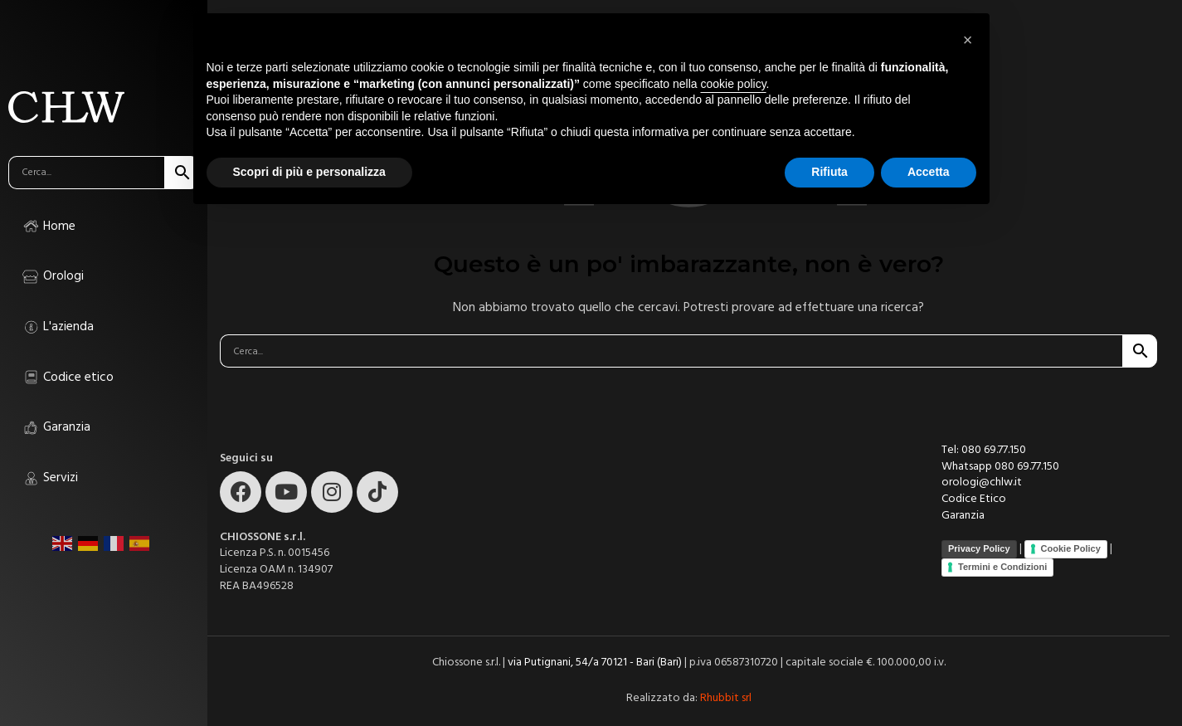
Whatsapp (968, 466)
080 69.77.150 (1027, 466)
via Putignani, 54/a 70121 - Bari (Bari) (595, 662)
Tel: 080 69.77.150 (983, 449)
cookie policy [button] (733, 83)
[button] (968, 40)
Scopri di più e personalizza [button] (309, 171)
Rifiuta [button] (829, 171)
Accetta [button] (928, 171)
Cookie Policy (1071, 548)
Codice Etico (973, 498)
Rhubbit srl (726, 697)
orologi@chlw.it (981, 482)
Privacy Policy (979, 548)
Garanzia (963, 515)
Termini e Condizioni (1002, 567)
